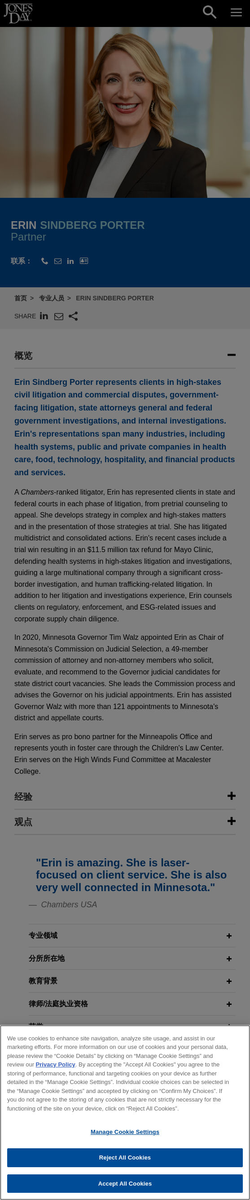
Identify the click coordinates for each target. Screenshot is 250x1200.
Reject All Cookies (125, 1170)
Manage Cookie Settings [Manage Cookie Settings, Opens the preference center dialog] (125, 1144)
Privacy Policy (55, 1077)
